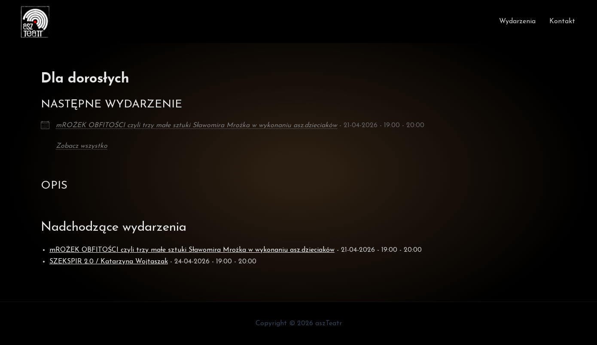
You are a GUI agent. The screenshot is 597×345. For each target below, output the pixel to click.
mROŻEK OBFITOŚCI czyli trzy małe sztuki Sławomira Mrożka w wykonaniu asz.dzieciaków (196, 125)
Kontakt (562, 21)
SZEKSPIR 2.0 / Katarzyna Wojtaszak (108, 261)
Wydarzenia (517, 21)
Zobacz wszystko (81, 146)
